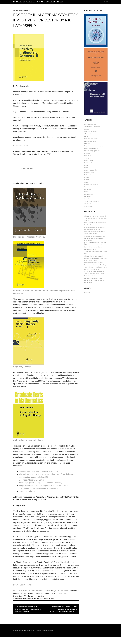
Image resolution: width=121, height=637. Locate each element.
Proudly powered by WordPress (22, 630)
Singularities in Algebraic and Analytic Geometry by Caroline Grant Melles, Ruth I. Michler (95, 258)
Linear (86, 167)
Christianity (87, 134)
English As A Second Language (94, 146)
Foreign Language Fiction (92, 151)
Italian (86, 165)
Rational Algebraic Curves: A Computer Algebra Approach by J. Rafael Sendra (94, 280)
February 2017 (89, 292)
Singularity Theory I (22, 367)
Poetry (86, 192)
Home (106, 2)
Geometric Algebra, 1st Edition (31, 480)
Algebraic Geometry (33, 598)
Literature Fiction (89, 172)
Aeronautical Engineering (92, 126)
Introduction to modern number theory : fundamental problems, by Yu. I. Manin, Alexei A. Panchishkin (64, 609)
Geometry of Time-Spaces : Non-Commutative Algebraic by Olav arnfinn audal (94, 238)
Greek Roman (88, 160)
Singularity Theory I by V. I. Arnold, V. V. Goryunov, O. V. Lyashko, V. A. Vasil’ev (95, 218)
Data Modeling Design (91, 139)
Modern (86, 179)
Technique (87, 204)
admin (28, 10)
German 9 (87, 158)
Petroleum (87, 187)
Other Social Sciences (91, 184)
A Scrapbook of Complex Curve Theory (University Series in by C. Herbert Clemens (94, 274)
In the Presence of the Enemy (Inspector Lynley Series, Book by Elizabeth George (28, 609)
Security (86, 199)
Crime (86, 136)
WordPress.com (48, 630)
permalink (51, 598)
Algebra (86, 129)
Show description (20, 146)
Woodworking (88, 206)
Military (86, 177)
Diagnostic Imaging (90, 141)
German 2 (87, 155)
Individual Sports (89, 163)
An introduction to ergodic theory (28, 440)
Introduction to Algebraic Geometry (29, 237)
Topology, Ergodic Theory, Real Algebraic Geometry (40, 483)
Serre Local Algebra (27, 491)
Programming (88, 194)
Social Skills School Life (91, 201)
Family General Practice (91, 148)
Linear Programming (90, 170)
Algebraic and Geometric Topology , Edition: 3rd (39, 471)
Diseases (87, 143)
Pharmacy (87, 189)
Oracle (86, 182)
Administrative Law (90, 124)
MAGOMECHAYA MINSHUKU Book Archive (38, 2)
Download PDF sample (23, 585)
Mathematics (88, 175)
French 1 (87, 153)
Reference (87, 196)
